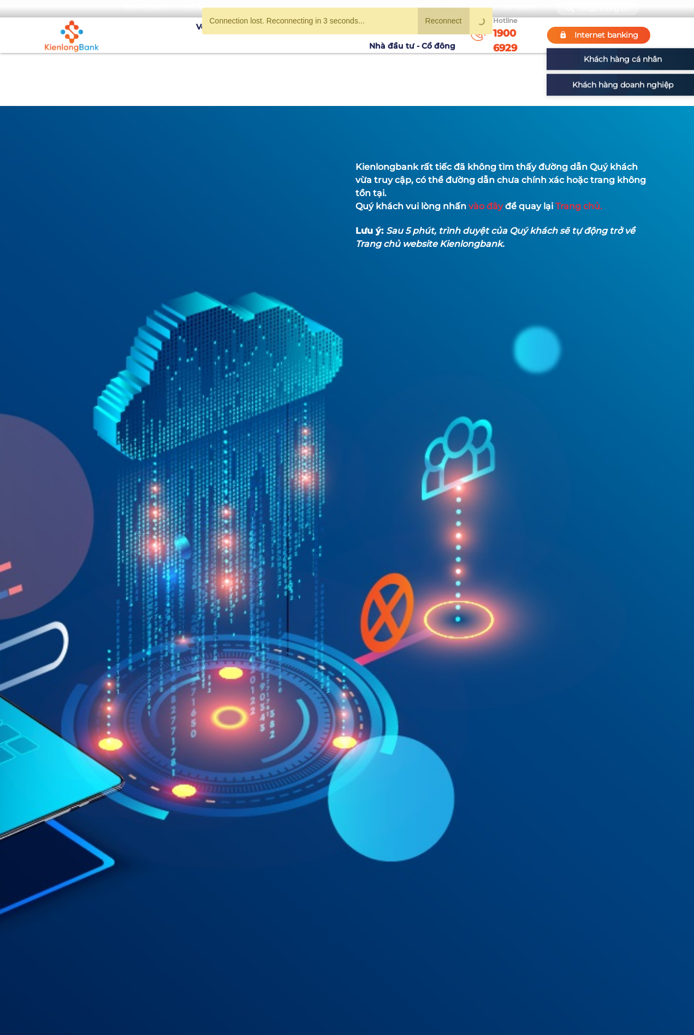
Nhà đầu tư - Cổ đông (415, 35)
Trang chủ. (578, 206)
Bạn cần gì (146, 8)
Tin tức (351, 35)
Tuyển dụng (252, 35)
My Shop (519, 8)
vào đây (485, 206)
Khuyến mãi (307, 35)
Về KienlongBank (186, 35)
